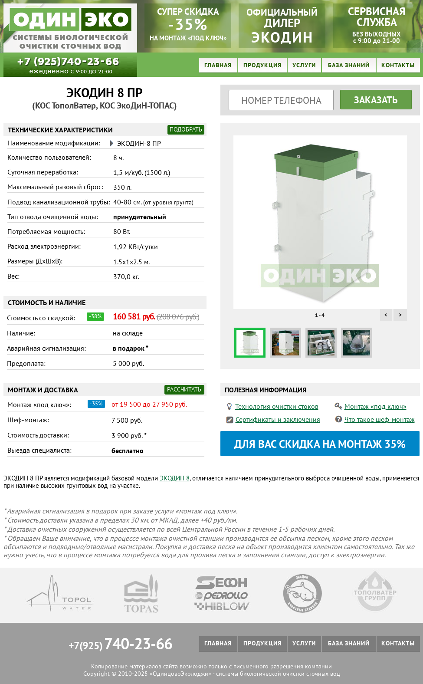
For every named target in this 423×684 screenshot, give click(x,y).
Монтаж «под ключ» (375, 406)
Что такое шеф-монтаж (379, 419)
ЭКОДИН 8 (175, 478)
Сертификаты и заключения (278, 419)
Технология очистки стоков (276, 406)
